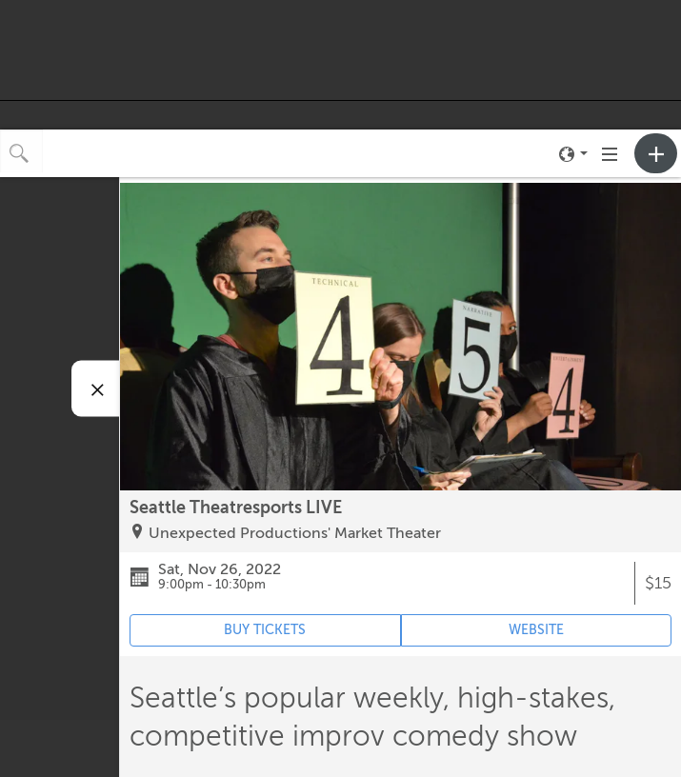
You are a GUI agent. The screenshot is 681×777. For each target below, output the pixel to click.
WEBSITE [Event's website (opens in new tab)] (536, 630)
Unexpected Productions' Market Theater (295, 533)
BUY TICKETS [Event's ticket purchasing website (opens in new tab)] (265, 630)
